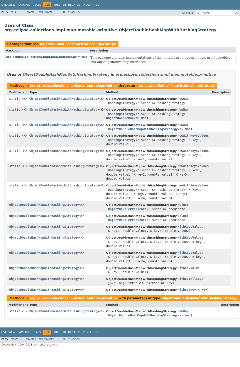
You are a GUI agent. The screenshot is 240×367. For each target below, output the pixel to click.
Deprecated (71, 4)
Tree (57, 4)
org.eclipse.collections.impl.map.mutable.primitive (47, 56)
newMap (183, 98)
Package (24, 4)
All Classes (71, 12)
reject (183, 204)
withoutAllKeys (190, 279)
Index (87, 4)
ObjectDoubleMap (120, 118)
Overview (8, 4)
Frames (31, 12)
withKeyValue (188, 268)
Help (97, 4)
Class (36, 4)
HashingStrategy (121, 103)
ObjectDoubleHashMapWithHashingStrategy (78, 44)
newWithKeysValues (193, 135)
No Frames (46, 12)
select (183, 216)
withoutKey (186, 289)
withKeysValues (190, 226)
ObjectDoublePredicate (127, 209)
